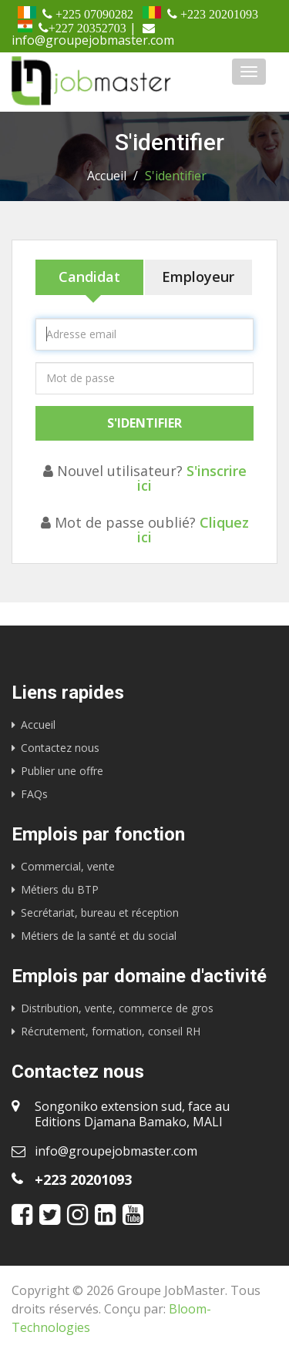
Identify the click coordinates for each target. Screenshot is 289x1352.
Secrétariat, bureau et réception (100, 912)
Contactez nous (60, 747)
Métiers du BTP (60, 889)
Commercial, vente (68, 866)
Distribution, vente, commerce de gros (117, 1008)
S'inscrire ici (192, 478)
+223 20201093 (83, 1179)
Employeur (198, 276)
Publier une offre (62, 770)
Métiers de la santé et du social (98, 935)
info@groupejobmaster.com (116, 1150)
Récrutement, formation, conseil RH (110, 1031)
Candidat (89, 276)
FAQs (34, 794)
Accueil (106, 175)
